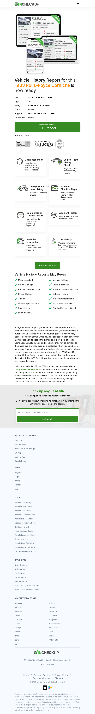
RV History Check (22, 527)
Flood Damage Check (24, 531)
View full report (47, 265)
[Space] (46, 651)
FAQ (16, 489)
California (18, 615)
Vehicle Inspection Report (25, 535)
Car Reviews (20, 573)
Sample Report (21, 461)
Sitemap (59, 678)
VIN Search (26, 135)
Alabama (18, 603)
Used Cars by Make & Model (27, 585)
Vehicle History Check (24, 519)
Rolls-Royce (38, 85)
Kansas (52, 607)
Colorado (18, 619)
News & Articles (21, 565)
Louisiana (53, 615)
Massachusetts (55, 623)
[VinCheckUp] (27, 3)
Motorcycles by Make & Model (27, 589)
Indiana (52, 603)
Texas (51, 636)
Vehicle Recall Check (23, 506)
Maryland (53, 619)
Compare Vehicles (22, 539)
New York (53, 628)
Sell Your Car (20, 569)
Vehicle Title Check (23, 511)
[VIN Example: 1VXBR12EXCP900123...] (47, 412)
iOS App (18, 453)
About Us (18, 441)
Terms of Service (41, 675)
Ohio (51, 632)
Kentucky (53, 611)
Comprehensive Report (26, 369)
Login (17, 477)
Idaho (17, 640)
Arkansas (18, 611)
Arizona (18, 607)
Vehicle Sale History (23, 502)
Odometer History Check (25, 523)
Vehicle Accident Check (25, 515)
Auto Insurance (21, 581)
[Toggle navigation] (78, 3)
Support (18, 485)
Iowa (17, 644)
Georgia (18, 628)
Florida (17, 623)
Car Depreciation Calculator (26, 551)
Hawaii (17, 632)
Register (18, 472)
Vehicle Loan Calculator (24, 543)
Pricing (17, 481)
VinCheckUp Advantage (25, 449)
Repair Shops (20, 577)
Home (26, 675)
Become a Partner (42, 678)
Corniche (60, 85)
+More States (54, 640)
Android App (20, 457)
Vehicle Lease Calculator (25, 547)
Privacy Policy (61, 675)
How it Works (20, 445)
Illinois (17, 636)
